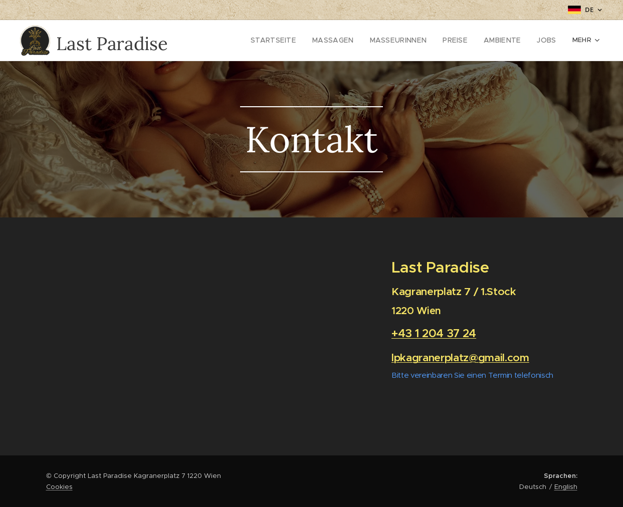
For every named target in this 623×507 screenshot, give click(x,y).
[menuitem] (242, 40)
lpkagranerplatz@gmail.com (460, 357)
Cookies (59, 486)
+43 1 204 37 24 (433, 333)
